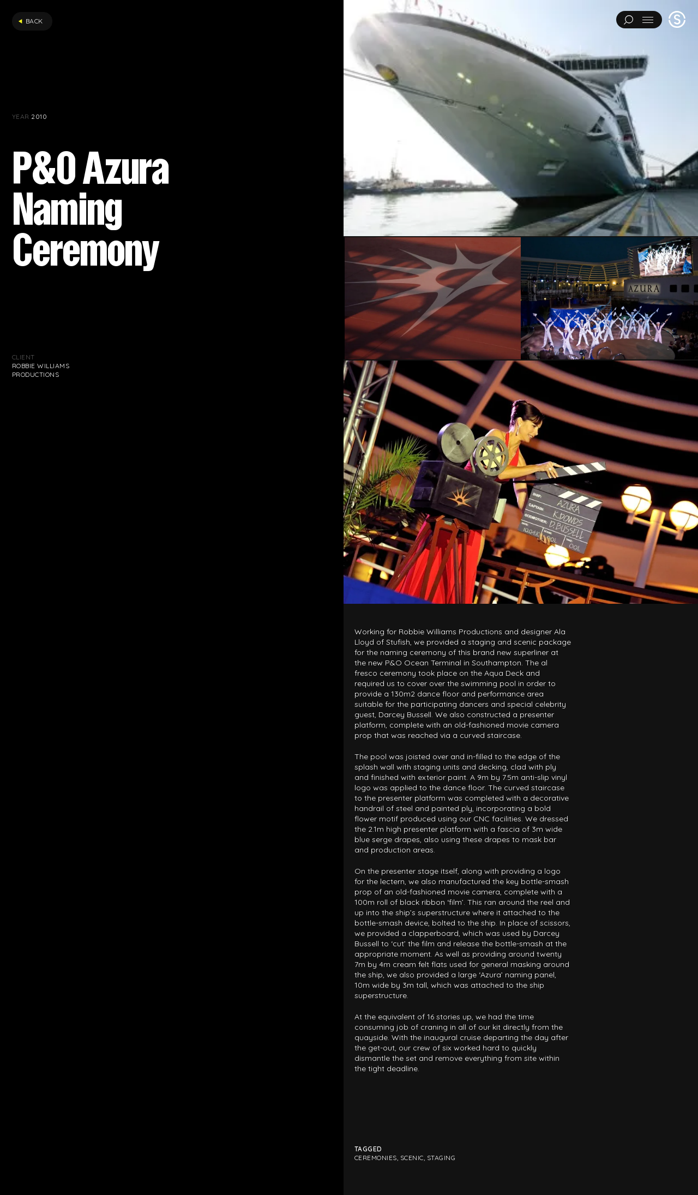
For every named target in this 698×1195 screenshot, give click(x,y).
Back (30, 21)
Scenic (412, 1158)
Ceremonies (375, 1158)
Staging (441, 1158)
